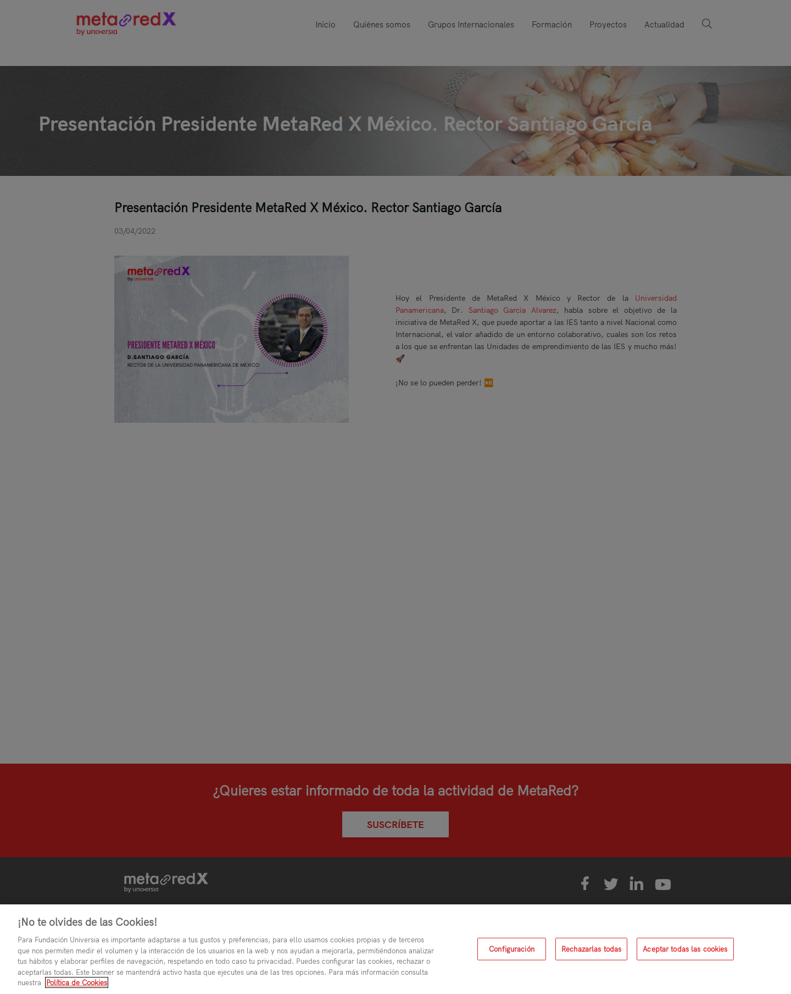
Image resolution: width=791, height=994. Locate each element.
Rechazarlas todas (591, 948)
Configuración (511, 948)
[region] (395, 949)
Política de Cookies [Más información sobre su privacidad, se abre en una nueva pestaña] (76, 982)
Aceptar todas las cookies (685, 948)
